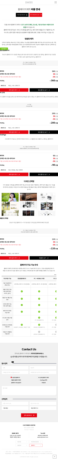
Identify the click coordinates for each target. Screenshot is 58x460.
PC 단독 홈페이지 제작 (43, 377)
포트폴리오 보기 (44, 90)
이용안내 (19, 445)
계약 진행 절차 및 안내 (35, 15)
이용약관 (19, 442)
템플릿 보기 (43, 258)
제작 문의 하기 (14, 90)
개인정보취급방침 (35, 442)
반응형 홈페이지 (16, 377)
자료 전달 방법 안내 (22, 15)
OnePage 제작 (43, 380)
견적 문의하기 (29, 415)
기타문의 (44, 382)
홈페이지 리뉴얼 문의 (16, 382)
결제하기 (33, 445)
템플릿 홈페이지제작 (16, 380)
